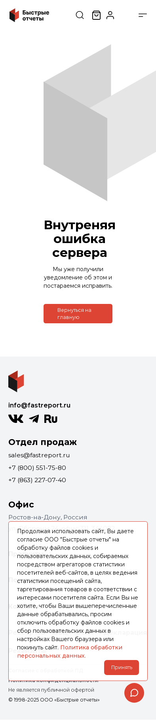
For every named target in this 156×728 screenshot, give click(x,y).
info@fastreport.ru (39, 405)
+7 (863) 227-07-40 (37, 480)
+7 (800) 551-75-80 (37, 468)
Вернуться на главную (74, 313)
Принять (121, 667)
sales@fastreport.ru (39, 455)
